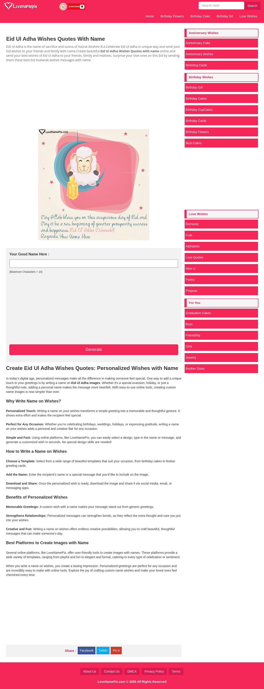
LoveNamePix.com (111, 681)
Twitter (103, 650)
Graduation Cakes (198, 313)
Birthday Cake (200, 16)
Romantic (192, 224)
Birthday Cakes (196, 98)
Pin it (116, 650)
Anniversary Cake (198, 43)
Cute (189, 235)
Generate (93, 349)
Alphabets (193, 246)
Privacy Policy (154, 671)
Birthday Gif (225, 16)
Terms (176, 671)
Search (252, 6)
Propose (191, 291)
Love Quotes (194, 257)
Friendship (193, 335)
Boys (189, 324)
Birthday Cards (196, 121)
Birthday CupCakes (199, 109)
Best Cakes (194, 143)
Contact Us (111, 671)
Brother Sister (195, 368)
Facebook (86, 650)
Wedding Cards (196, 65)
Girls (189, 346)
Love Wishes (248, 16)
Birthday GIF (194, 87)
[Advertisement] (94, 96)
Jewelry (191, 357)
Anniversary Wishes (199, 54)
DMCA (131, 671)
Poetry (190, 279)
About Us (89, 671)
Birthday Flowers (172, 16)
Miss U (190, 268)
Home (150, 16)
